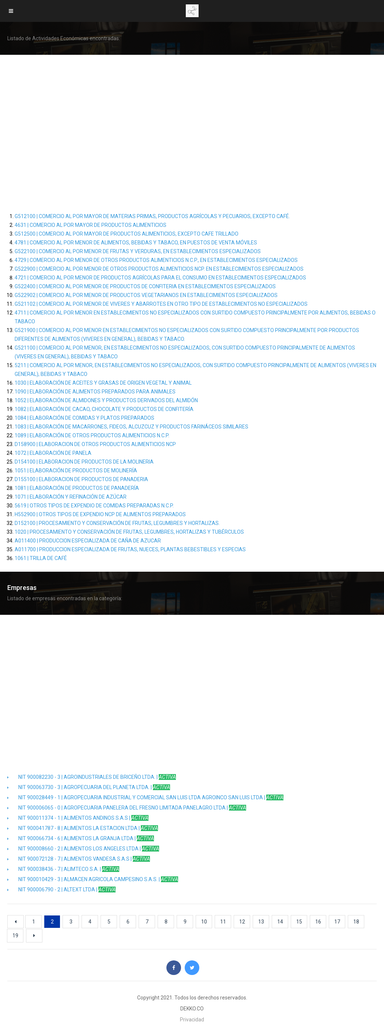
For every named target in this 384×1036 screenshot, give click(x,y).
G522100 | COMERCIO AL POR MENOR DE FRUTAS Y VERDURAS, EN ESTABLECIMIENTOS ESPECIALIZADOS (138, 251)
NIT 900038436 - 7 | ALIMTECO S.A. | (63, 869)
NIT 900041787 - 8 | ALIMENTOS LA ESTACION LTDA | (82, 828)
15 (299, 922)
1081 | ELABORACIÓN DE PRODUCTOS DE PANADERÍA (77, 488)
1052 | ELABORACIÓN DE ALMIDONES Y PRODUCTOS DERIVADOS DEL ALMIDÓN (106, 400)
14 (280, 922)
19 (15, 935)
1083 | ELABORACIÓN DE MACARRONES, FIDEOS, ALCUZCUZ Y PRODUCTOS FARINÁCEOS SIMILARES (131, 427)
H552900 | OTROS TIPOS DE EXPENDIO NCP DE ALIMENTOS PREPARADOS (100, 514)
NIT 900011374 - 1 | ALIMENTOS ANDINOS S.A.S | (77, 818)
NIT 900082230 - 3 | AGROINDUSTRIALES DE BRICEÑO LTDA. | (91, 777)
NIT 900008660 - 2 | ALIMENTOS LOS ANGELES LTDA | (83, 849)
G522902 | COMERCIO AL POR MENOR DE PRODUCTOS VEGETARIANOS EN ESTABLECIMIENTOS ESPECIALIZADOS (146, 295)
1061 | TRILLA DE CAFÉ (41, 558)
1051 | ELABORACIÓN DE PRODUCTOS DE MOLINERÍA (76, 470)
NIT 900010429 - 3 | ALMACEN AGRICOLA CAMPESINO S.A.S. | (92, 879)
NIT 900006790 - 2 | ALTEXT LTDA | (61, 889)
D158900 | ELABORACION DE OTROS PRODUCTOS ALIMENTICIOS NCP (95, 444)
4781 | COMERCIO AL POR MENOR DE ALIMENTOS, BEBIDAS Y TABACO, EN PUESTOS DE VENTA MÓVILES (136, 242)
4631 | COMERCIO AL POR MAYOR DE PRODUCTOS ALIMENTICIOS (90, 225)
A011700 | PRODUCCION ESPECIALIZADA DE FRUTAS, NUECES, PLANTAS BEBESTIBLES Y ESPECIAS (130, 549)
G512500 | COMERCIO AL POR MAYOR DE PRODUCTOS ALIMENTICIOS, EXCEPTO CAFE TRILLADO (126, 234)
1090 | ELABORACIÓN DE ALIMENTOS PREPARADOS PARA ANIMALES (95, 392)
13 (261, 922)
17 (337, 922)
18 (356, 922)
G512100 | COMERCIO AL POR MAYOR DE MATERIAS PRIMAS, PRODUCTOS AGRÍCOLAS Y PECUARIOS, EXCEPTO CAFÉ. (152, 216)
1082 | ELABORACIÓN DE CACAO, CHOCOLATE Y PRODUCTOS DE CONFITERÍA (104, 409)
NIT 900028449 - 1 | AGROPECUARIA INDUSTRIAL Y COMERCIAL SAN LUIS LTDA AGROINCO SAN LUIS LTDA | (145, 797)
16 (318, 922)
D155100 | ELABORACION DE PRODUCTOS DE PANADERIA (81, 479)
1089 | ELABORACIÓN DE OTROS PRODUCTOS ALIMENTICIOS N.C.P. (92, 435)
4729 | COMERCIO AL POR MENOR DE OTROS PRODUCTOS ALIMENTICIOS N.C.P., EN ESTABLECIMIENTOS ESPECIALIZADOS (156, 260)
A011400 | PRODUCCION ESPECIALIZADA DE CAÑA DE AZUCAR (88, 541)
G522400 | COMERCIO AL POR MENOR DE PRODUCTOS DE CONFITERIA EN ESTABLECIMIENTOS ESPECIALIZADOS (145, 286)
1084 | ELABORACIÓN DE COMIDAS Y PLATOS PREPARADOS (84, 418)
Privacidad (192, 1019)
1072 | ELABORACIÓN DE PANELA (53, 453)
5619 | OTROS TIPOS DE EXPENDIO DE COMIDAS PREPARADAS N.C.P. (94, 506)
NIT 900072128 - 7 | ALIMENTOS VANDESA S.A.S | (78, 859)
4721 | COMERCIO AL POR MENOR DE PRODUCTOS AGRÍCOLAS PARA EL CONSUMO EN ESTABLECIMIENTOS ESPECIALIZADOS (160, 278)
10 (204, 922)
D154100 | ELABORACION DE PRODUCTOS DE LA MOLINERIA (84, 462)
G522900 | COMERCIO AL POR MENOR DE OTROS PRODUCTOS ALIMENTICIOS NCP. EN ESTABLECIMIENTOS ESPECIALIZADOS (159, 269)
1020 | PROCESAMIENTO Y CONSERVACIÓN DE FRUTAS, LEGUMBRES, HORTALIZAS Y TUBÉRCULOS (129, 532)
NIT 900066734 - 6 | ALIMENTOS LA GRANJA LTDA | (80, 838)
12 (242, 922)
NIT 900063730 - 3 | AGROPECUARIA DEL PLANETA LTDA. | (88, 787)
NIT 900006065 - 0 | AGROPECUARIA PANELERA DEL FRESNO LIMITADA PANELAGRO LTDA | (126, 808)
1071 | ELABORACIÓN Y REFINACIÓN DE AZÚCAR (71, 497)
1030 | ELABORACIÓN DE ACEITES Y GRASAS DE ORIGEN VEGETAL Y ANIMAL (103, 383)
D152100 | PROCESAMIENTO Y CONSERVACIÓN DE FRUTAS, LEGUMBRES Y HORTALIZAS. (117, 523)
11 (223, 922)
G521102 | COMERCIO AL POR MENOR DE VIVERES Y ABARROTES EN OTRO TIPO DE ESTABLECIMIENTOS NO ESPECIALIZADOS (161, 304)
